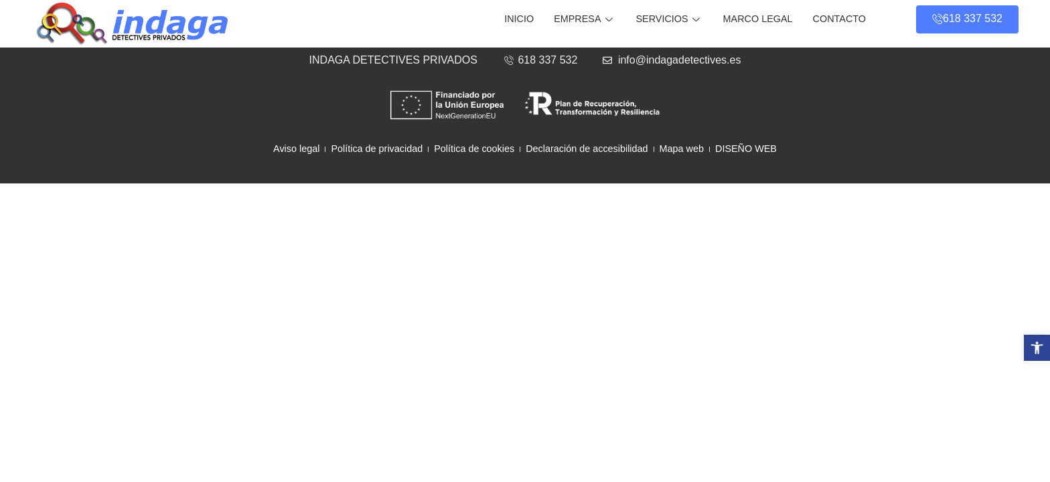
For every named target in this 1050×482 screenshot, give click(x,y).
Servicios (669, 18)
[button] (1037, 348)
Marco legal (758, 18)
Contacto (839, 18)
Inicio (519, 18)
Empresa (584, 18)
